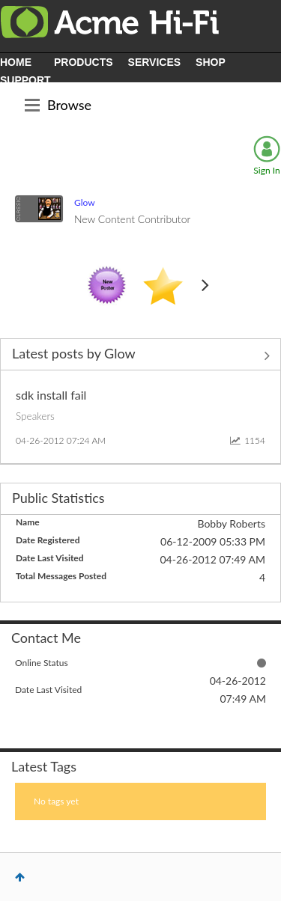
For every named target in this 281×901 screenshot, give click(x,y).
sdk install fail (51, 395)
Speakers (35, 416)
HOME (15, 62)
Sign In (266, 170)
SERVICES (154, 62)
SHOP (211, 62)
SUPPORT (25, 80)
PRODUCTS (83, 62)
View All (140, 355)
